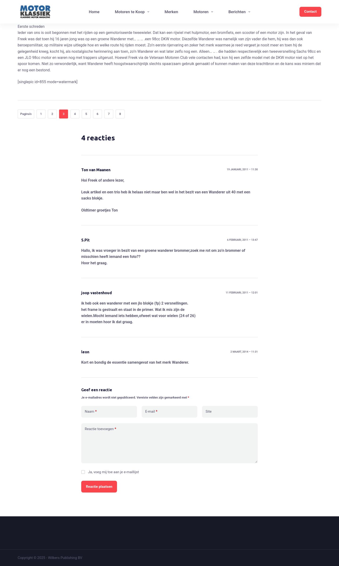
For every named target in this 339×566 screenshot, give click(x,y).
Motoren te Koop (133, 12)
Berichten (240, 12)
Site (208, 411)
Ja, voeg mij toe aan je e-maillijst (110, 472)
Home (94, 11)
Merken (171, 11)
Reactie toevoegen (100, 429)
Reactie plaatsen (99, 487)
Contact (310, 11)
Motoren (204, 12)
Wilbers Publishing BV (65, 558)
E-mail (151, 412)
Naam (91, 412)
